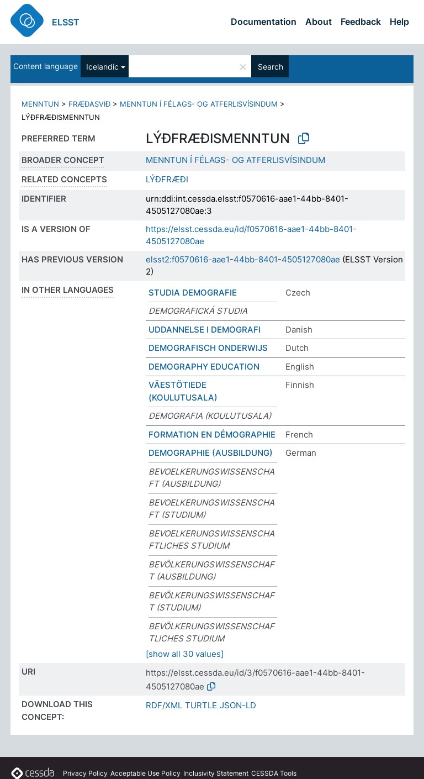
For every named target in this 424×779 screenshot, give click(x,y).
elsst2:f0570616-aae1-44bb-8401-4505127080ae (243, 259)
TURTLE (201, 705)
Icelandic (102, 66)
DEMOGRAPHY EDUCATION (204, 366)
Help (399, 21)
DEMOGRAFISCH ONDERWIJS (208, 348)
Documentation (263, 21)
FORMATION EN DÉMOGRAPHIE (212, 434)
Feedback (361, 21)
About (318, 21)
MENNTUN (40, 103)
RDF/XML (164, 705)
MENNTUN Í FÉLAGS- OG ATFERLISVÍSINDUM (199, 103)
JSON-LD (238, 705)
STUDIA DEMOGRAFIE (193, 292)
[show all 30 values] (185, 654)
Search (270, 66)
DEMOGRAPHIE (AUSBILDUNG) (211, 453)
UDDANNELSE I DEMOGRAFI (205, 329)
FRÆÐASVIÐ (89, 103)
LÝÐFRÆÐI (167, 179)
